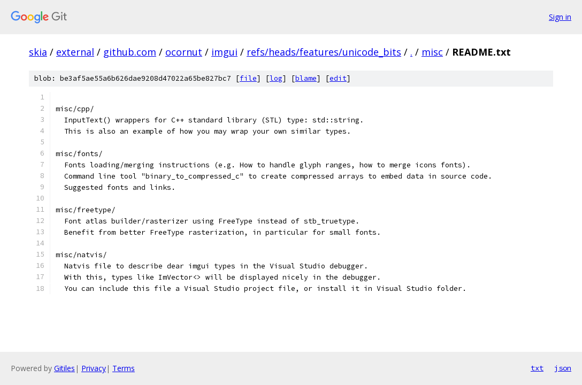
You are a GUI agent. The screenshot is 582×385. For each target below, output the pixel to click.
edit (338, 78)
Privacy (93, 368)
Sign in (560, 17)
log (276, 78)
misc (432, 51)
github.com (129, 51)
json (562, 368)
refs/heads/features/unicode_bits (324, 51)
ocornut (183, 51)
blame (306, 78)
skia (38, 51)
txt (537, 368)
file (248, 78)
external (75, 51)
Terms (123, 368)
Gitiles (64, 368)
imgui (224, 51)
